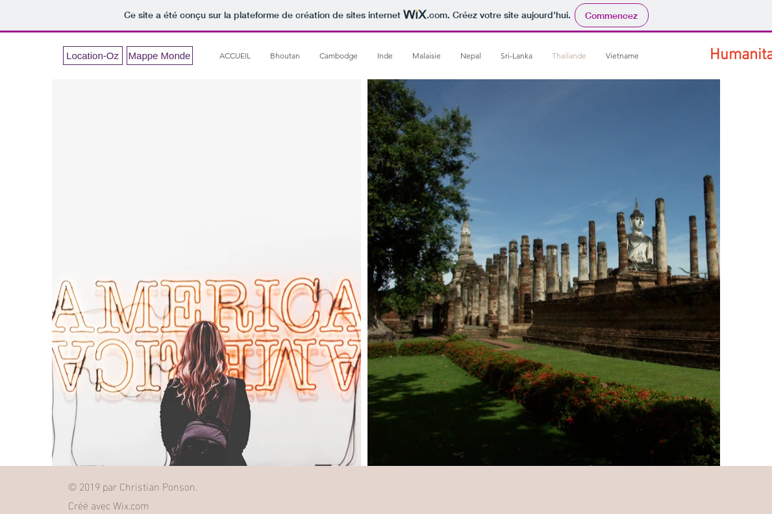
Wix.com (131, 504)
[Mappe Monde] (160, 55)
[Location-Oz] (93, 55)
